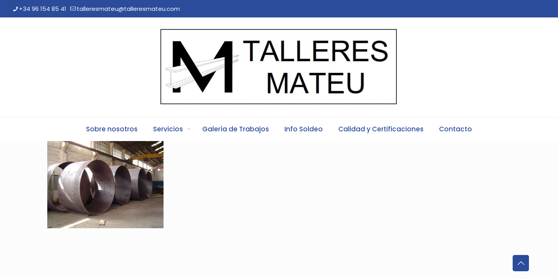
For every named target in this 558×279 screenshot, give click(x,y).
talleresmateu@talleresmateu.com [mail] (128, 9)
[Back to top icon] (521, 263)
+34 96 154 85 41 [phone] (42, 9)
